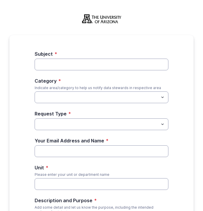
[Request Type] (97, 124)
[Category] (97, 97)
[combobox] (101, 97)
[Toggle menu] (162, 97)
